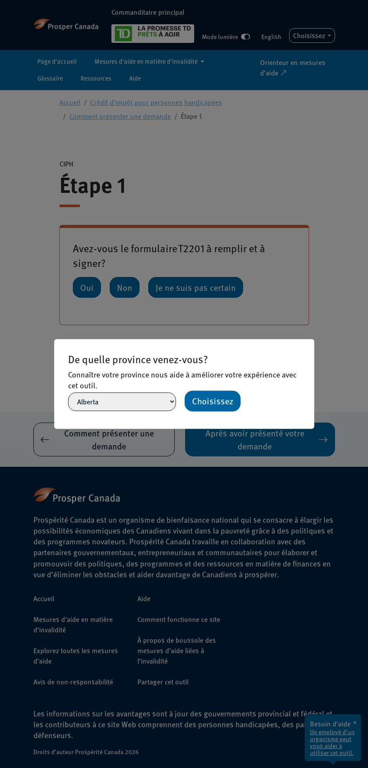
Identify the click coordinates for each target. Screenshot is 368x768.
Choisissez (212, 401)
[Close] (310, 343)
